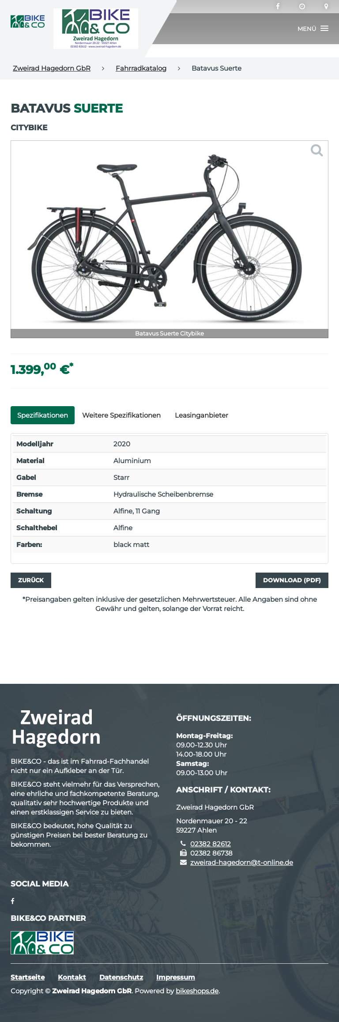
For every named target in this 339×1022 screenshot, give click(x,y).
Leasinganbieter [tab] (201, 415)
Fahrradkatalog (141, 68)
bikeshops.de (197, 991)
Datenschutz (121, 977)
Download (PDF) (292, 580)
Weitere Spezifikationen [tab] (121, 415)
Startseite (28, 977)
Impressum (175, 977)
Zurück (31, 580)
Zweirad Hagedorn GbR (51, 68)
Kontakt (72, 977)
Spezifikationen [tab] (42, 415)
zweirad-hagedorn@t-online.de (241, 862)
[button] (313, 29)
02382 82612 (210, 844)
